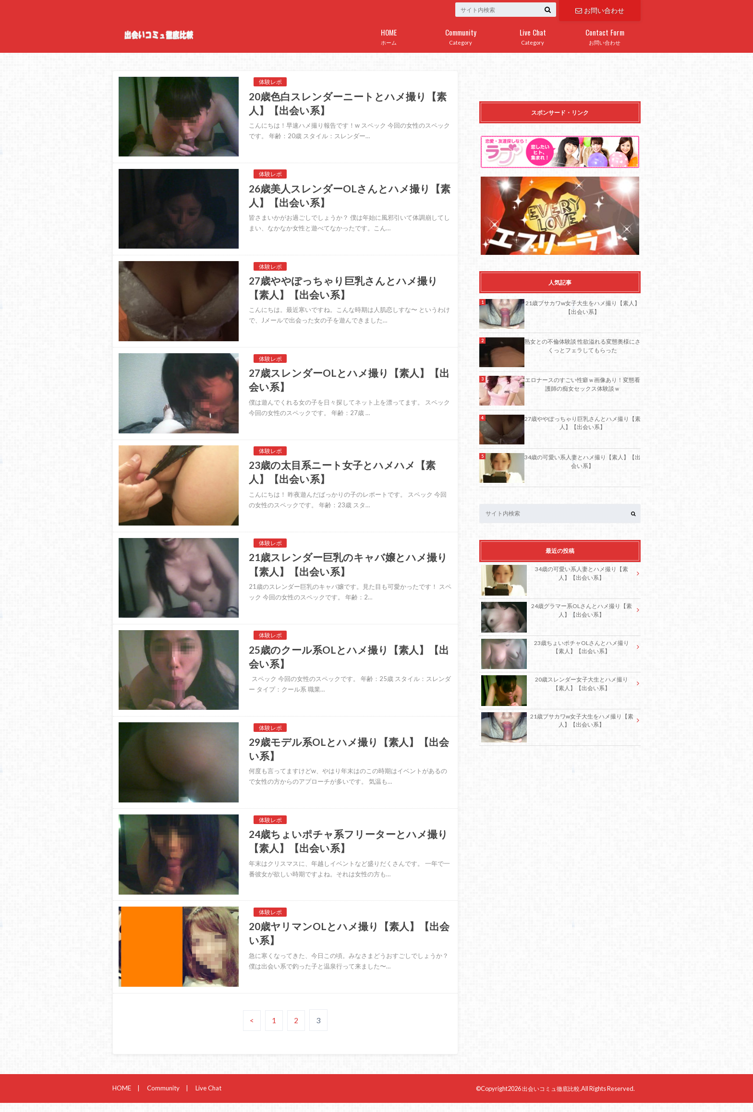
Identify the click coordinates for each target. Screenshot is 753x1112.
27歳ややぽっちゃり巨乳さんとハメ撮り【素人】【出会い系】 (582, 423)
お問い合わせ (599, 10)
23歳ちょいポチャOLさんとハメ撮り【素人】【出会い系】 (555, 648)
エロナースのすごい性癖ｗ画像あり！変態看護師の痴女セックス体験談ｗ (582, 384)
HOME (121, 1097)
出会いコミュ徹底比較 (548, 1097)
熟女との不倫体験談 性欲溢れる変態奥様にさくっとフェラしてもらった (582, 345)
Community (162, 1097)
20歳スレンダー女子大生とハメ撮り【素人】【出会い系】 (554, 684)
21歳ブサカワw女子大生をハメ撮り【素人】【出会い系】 (582, 307)
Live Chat (206, 1097)
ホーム (388, 35)
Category (461, 35)
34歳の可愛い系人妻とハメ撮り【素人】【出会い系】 (582, 461)
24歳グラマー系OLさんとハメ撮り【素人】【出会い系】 (556, 611)
